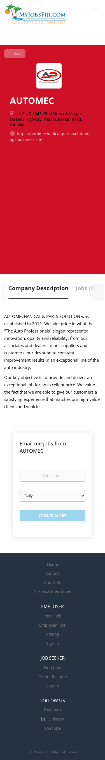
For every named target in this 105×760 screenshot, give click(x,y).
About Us (52, 582)
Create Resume (52, 676)
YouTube (52, 728)
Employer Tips (52, 625)
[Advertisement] (52, 200)
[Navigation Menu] (95, 10)
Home (52, 564)
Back (17, 53)
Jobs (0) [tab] (86, 288)
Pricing (52, 634)
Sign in (52, 643)
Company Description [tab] (38, 288)
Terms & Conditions (52, 591)
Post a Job (52, 616)
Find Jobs (52, 667)
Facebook (52, 709)
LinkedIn (56, 719)
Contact (52, 573)
